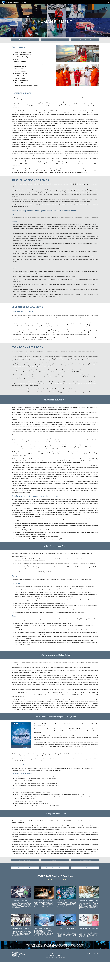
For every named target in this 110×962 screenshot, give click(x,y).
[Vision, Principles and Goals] (25, 40)
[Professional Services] (85, 868)
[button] (108, 2)
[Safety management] (55, 40)
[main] (55, 16)
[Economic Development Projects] (55, 868)
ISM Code (16, 675)
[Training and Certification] (85, 40)
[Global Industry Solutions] (25, 868)
